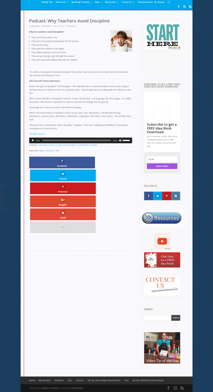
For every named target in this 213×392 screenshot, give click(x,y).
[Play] (33, 140)
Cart (69, 380)
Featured (55, 26)
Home (32, 380)
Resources (60, 2)
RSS (57, 150)
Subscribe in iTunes (47, 145)
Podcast (61, 26)
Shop (97, 2)
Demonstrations (145, 2)
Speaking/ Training (80, 2)
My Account (110, 2)
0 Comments (70, 26)
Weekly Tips (47, 2)
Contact (80, 380)
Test (126, 380)
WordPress (77, 388)
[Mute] (120, 140)
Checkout (59, 380)
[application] (80, 140)
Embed (93, 145)
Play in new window (67, 145)
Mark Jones (35, 26)
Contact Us (127, 2)
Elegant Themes (49, 388)
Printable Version (37, 134)
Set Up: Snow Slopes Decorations (104, 380)
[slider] (76, 140)
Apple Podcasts (46, 150)
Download (83, 145)
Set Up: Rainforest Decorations (148, 380)
